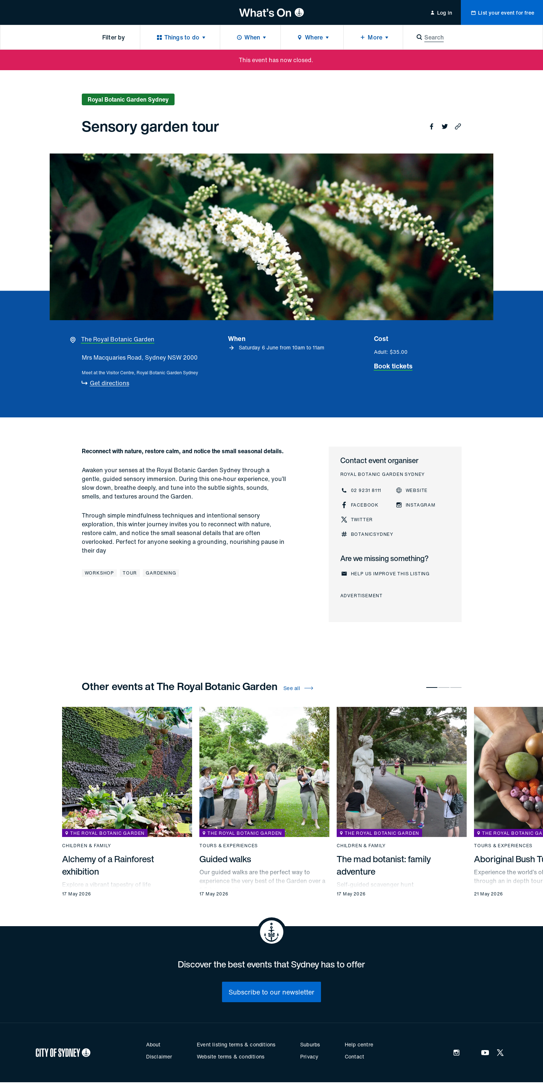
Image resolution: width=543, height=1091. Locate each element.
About (153, 1044)
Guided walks (225, 858)
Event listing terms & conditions (236, 1044)
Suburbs (310, 1044)
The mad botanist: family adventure (384, 865)
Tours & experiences (228, 846)
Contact (354, 1056)
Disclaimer (159, 1056)
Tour (130, 573)
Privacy (309, 1056)
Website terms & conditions (230, 1056)
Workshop (99, 573)
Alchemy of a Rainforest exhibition (108, 865)
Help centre (359, 1044)
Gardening (161, 573)
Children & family (86, 846)
